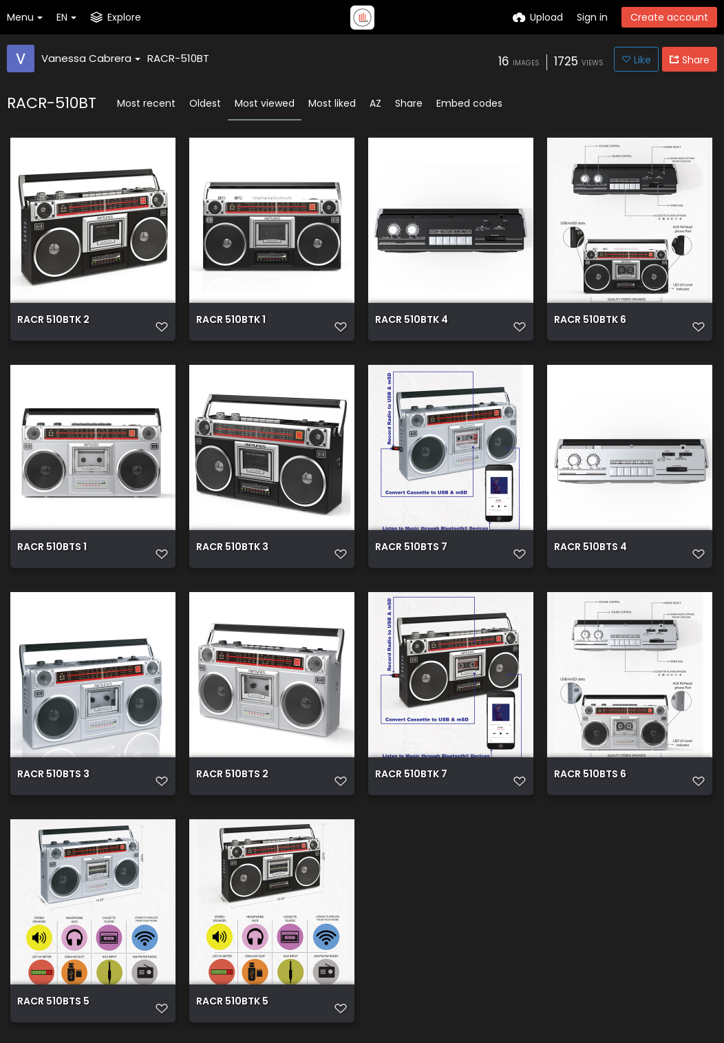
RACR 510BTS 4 (590, 547)
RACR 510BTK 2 (53, 320)
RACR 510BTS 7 (411, 547)
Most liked (332, 103)
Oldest (205, 103)
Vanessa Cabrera (90, 58)
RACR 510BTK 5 (232, 1002)
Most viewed (265, 103)
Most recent (146, 103)
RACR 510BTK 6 (590, 320)
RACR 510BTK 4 (411, 320)
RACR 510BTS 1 (52, 547)
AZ (375, 103)
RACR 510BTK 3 (232, 547)
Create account (669, 17)
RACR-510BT (178, 58)
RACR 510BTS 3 (53, 774)
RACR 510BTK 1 (231, 320)
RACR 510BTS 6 (590, 774)
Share (409, 103)
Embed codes (469, 103)
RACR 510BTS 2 (232, 774)
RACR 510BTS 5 (53, 1002)
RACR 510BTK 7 (411, 774)
